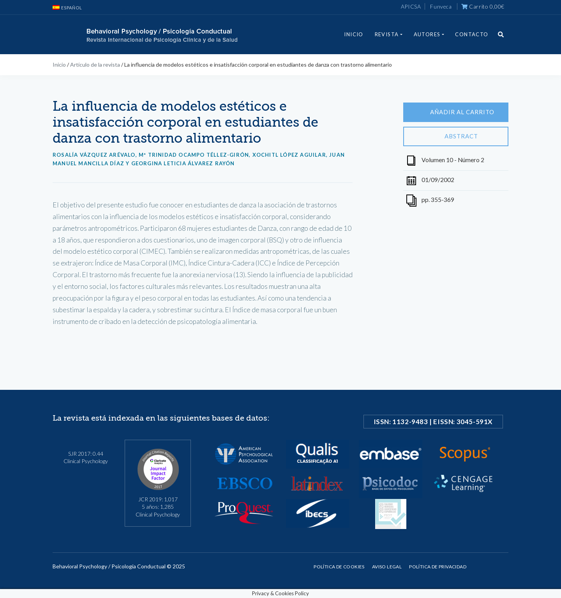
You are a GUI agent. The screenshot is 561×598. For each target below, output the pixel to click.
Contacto (471, 34)
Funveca (441, 6)
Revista (387, 34)
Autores (427, 34)
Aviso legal (387, 567)
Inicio (353, 34)
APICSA (411, 6)
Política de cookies (339, 567)
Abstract (456, 136)
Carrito (483, 6)
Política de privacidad (437, 567)
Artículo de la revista (95, 64)
